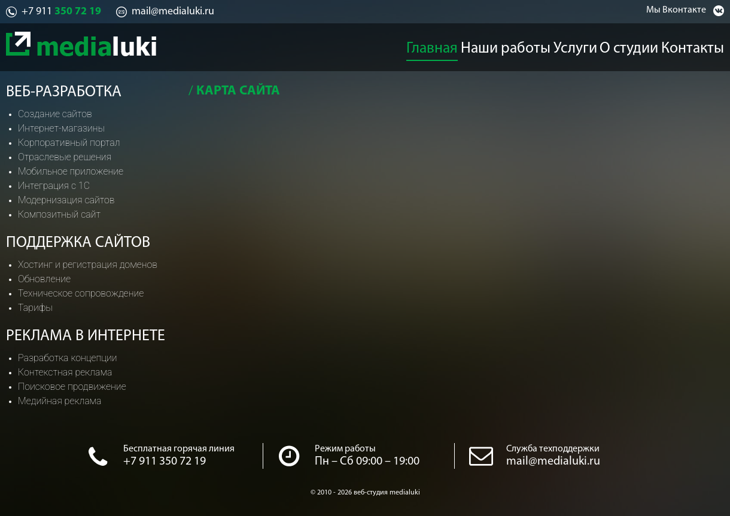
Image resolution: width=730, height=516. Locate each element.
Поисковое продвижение (72, 386)
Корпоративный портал (69, 142)
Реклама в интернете (85, 336)
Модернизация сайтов (66, 200)
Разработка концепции (67, 358)
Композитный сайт (59, 214)
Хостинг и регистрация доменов (87, 264)
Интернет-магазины (61, 128)
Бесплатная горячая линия (179, 449)
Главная (434, 45)
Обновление (44, 279)
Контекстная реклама (65, 372)
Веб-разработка (63, 92)
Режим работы (345, 449)
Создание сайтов (55, 114)
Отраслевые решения (64, 157)
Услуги (577, 45)
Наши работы (507, 45)
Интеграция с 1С (54, 185)
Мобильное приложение (70, 171)
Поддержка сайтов (78, 243)
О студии (636, 45)
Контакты (703, 45)
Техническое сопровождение (81, 293)
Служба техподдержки (553, 449)
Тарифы (35, 307)
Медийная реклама (60, 401)
